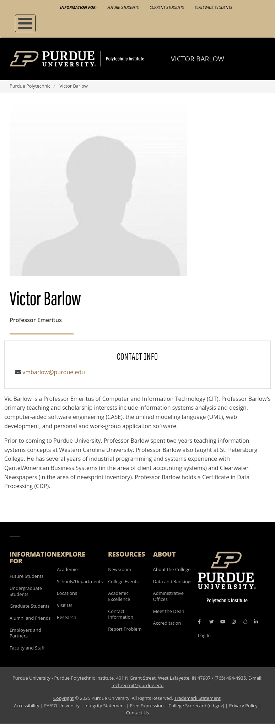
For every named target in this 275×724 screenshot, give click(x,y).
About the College (172, 569)
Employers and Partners (25, 633)
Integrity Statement (105, 705)
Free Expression (147, 705)
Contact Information (120, 614)
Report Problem (124, 629)
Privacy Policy (243, 705)
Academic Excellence (119, 596)
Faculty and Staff (27, 648)
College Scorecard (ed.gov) (196, 705)
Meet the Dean (168, 611)
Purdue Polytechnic (30, 86)
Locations (67, 593)
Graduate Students (29, 606)
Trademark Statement (197, 698)
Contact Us (137, 712)
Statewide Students (213, 7)
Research (66, 617)
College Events (123, 581)
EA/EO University (62, 705)
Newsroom (119, 569)
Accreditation (167, 623)
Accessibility (26, 705)
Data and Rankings (173, 581)
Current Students (167, 7)
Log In (204, 635)
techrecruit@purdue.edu (138, 685)
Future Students (123, 7)
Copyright (63, 698)
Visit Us (64, 605)
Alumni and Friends (30, 618)
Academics (68, 569)
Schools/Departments (80, 581)
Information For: (78, 7)
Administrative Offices (168, 596)
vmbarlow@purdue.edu (53, 372)
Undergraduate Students (26, 591)
